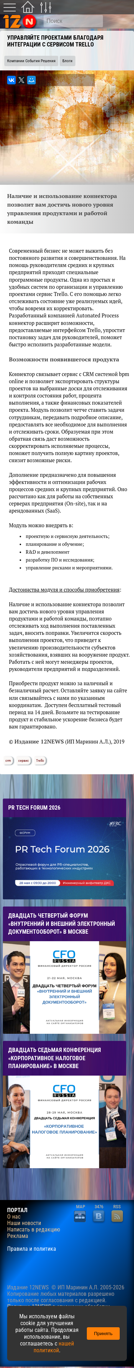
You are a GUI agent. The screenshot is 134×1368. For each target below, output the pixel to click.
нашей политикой (54, 1347)
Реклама (17, 1236)
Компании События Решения (31, 61)
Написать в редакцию (33, 1229)
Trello (40, 760)
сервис (23, 760)
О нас (13, 1217)
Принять (103, 1333)
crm (8, 760)
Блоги (68, 61)
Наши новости (24, 1223)
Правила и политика (31, 1249)
